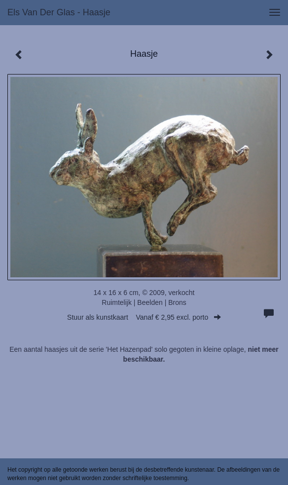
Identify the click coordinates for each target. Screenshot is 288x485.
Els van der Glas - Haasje (58, 12)
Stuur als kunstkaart (144, 317)
